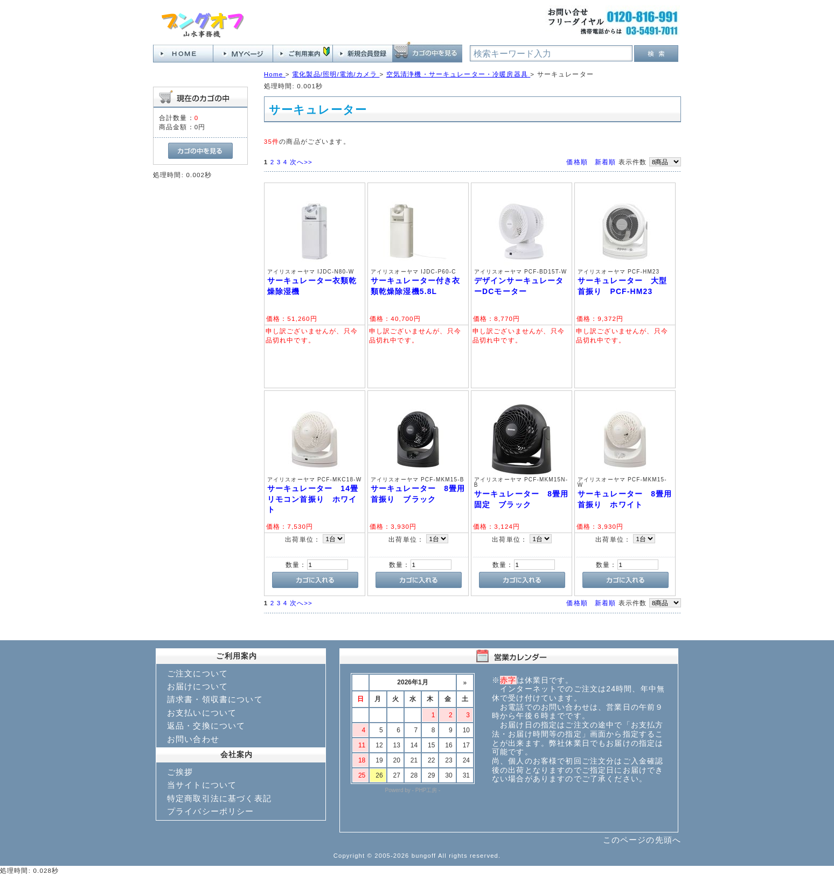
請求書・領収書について (215, 699)
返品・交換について (206, 725)
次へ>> (301, 161)
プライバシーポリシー (210, 811)
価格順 (576, 161)
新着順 (605, 161)
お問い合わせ (193, 739)
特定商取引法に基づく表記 (219, 798)
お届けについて (197, 686)
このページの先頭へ (642, 839)
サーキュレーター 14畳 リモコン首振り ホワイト (317, 499)
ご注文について (197, 673)
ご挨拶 (180, 771)
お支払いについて (202, 712)
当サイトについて (202, 784)
